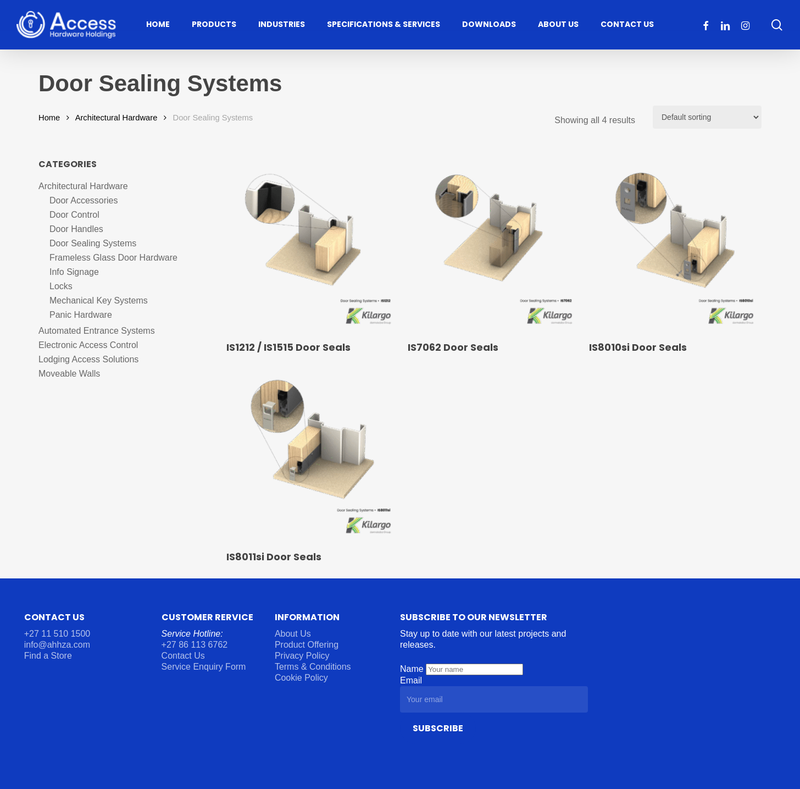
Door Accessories (83, 200)
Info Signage (74, 272)
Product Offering (306, 644)
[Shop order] (707, 117)
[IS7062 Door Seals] (493, 245)
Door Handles (76, 229)
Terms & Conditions (313, 666)
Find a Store (48, 655)
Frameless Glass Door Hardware (113, 257)
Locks (61, 286)
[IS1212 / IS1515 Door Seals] (311, 245)
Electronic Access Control (88, 345)
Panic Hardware (80, 314)
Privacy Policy (302, 655)
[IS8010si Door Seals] (674, 245)
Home (49, 117)
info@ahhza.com (57, 644)
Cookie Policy (301, 677)
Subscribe (438, 728)
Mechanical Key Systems (98, 300)
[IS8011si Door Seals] (311, 454)
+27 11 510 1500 (57, 633)
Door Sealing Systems (92, 243)
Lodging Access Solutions (88, 359)
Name (413, 669)
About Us (293, 633)
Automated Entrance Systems (96, 330)
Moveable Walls (69, 373)
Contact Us (183, 655)
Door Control (74, 214)
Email (411, 680)
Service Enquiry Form (204, 666)
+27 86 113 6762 (196, 644)
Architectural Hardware (116, 117)
